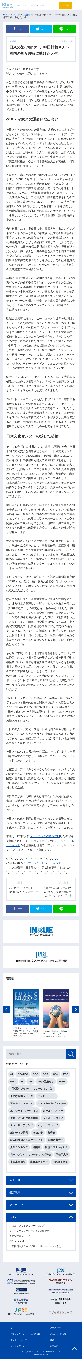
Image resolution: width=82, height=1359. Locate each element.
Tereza (45, 1354)
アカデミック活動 (58, 1334)
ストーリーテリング (21, 1126)
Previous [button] (6, 1010)
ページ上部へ (74, 1348)
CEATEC (22, 1075)
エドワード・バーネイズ (24, 1112)
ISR (30, 1082)
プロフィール (56, 1328)
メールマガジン (65, 5)
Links (12, 1218)
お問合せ (54, 1346)
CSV (55, 1075)
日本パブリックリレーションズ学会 (30, 1155)
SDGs (62, 1082)
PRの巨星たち (45, 1082)
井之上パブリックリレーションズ (27, 1227)
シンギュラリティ (53, 1119)
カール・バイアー (53, 1112)
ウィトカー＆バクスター (52, 1104)
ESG (65, 1075)
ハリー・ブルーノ (48, 1126)
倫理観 (51, 1134)
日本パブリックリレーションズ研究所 (29, 1232)
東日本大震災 (17, 1163)
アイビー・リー (47, 1097)
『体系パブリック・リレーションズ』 (31, 1090)
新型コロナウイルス (56, 1148)
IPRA (13, 1082)
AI (11, 1075)
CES (35, 1075)
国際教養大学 (55, 1141)
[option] (26, 1015)
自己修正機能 (60, 1163)
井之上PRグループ (19, 1340)
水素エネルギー (39, 1163)
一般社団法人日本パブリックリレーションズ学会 (35, 1247)
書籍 (52, 1340)
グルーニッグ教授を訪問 (45, 836)
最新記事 (14, 1193)
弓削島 (36, 1148)
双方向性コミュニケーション (26, 1141)
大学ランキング (19, 1148)
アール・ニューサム (21, 1104)
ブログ (14, 1328)
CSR (45, 1075)
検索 (71, 1055)
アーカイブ (16, 1206)
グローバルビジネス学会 (24, 1119)
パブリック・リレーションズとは (25, 1334)
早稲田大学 (62, 1155)
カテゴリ (14, 1181)
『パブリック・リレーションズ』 (43, 863)
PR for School (16, 1242)
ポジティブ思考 (19, 1134)
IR (22, 1082)
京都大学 (38, 1134)
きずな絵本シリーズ (21, 1097)
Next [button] (75, 1010)
